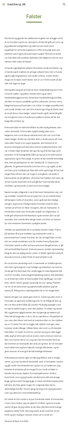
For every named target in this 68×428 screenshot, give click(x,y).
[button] (4, 4)
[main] (34, 18)
